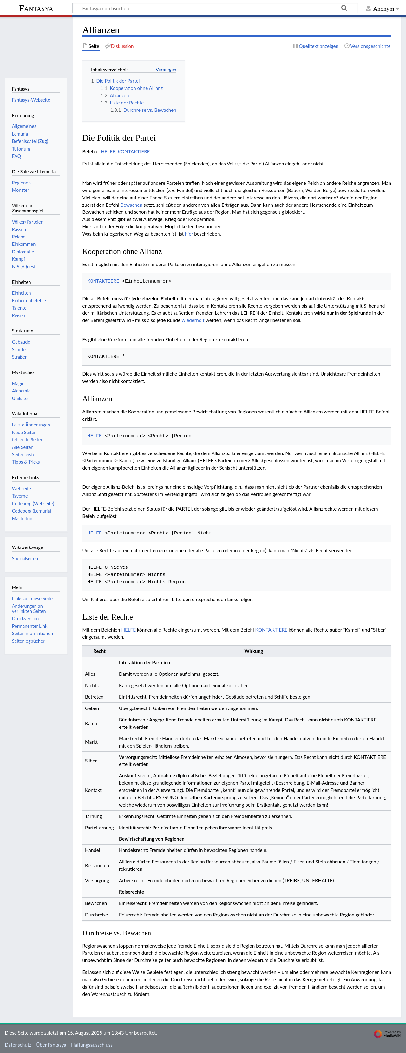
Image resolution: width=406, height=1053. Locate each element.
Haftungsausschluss (92, 1045)
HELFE (108, 151)
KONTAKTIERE (134, 151)
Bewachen (131, 205)
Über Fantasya (51, 1045)
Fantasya (36, 8)
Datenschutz (18, 1045)
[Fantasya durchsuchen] (215, 8)
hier (189, 234)
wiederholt (193, 320)
